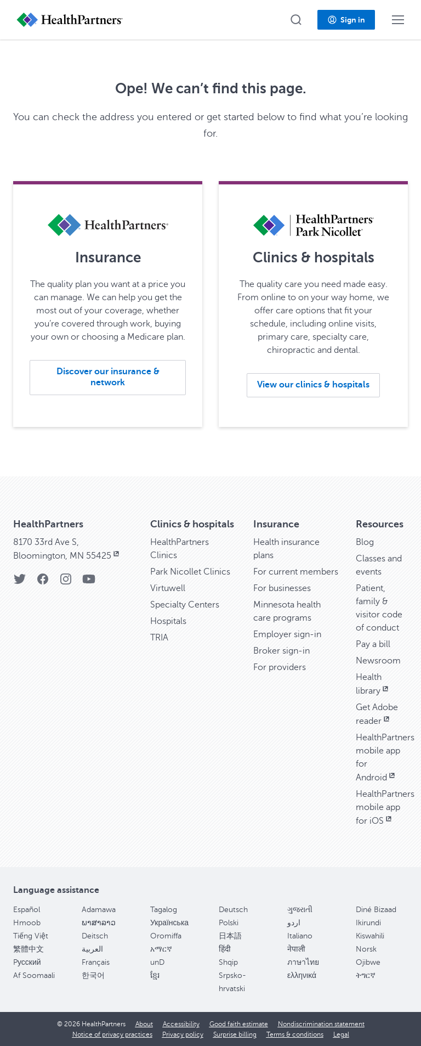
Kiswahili (370, 936)
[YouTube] (88, 582)
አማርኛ (161, 949)
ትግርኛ (366, 975)
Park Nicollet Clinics (190, 572)
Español (26, 910)
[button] (296, 19)
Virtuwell (167, 588)
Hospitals (168, 621)
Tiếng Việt (30, 936)
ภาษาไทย (303, 962)
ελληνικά (301, 975)
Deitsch (95, 936)
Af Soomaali (34, 975)
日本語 (230, 936)
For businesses (282, 588)
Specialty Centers (184, 605)
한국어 (93, 975)
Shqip (228, 962)
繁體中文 (28, 949)
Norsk (366, 949)
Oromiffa (165, 936)
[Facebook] (42, 582)
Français (96, 962)
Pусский (27, 962)
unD (157, 962)
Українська (169, 923)
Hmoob (27, 923)
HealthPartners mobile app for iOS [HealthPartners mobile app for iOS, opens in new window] (385, 807)
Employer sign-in (287, 634)
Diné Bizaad (376, 910)
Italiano (299, 936)
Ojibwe (368, 962)
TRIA (159, 638)
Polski (228, 923)
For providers (279, 667)
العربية (92, 949)
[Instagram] (65, 582)
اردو (293, 923)
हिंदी (225, 949)
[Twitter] (19, 582)
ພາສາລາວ (99, 923)
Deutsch (233, 910)
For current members (295, 572)
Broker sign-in (281, 651)
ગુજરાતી (299, 910)
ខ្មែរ (155, 975)
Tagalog (163, 910)
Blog (365, 542)
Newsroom (378, 661)
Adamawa (99, 910)
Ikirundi (368, 923)
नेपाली (296, 949)
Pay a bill (373, 644)
